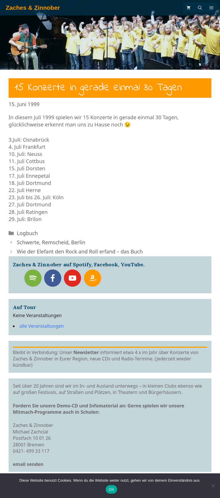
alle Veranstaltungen (41, 326)
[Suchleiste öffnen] (200, 8)
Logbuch (27, 233)
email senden (28, 464)
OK (111, 489)
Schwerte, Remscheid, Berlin (51, 242)
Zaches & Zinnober (33, 7)
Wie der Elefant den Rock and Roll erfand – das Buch (80, 251)
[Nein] (213, 486)
